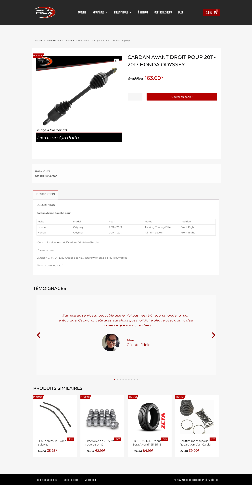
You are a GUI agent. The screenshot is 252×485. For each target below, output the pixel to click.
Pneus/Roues (122, 12)
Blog (180, 12)
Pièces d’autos (53, 40)
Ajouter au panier (181, 96)
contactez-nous (163, 12)
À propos (143, 12)
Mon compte (90, 479)
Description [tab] (45, 194)
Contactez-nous (70, 479)
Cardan (68, 40)
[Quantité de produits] (135, 97)
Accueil (82, 12)
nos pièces (100, 12)
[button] (116, 61)
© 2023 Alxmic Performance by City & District (196, 479)
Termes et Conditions (47, 479)
